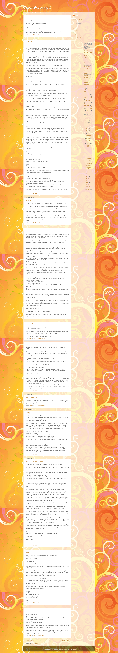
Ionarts (85, 59)
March (88, 184)
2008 (86, 130)
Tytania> (86, 80)
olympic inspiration (31, 397)
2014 (86, 118)
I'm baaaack (29, 610)
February (88, 186)
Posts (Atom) (35, 643)
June (87, 178)
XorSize (89, 110)
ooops (27, 230)
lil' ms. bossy (86, 62)
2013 (86, 120)
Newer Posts (30, 640)
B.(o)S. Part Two (76, 34)
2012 (86, 122)
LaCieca (85, 60)
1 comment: (41, 34)
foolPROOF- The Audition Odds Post (81, 36)
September (88, 140)
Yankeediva (86, 84)
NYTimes (86, 68)
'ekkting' (28, 413)
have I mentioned (31, 324)
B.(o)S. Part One (76, 30)
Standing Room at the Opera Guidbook (81, 37)
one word (28, 200)
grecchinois (86, 57)
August (88, 143)
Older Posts (65, 640)
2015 (86, 116)
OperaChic (86, 70)
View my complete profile (78, 19)
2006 (86, 193)
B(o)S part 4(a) (76, 28)
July (87, 176)
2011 (86, 124)
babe (85, 91)
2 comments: (41, 193)
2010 (86, 126)
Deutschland (87, 100)
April (87, 182)
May (87, 180)
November (88, 135)
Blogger (75, 649)
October (88, 138)
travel (90, 109)
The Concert (86, 79)
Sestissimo (86, 73)
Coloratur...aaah (36, 7)
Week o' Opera (30, 42)
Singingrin (86, 75)
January (88, 189)
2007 (86, 191)
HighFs (85, 103)
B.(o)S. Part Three (77, 32)
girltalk (88, 102)
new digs (28, 344)
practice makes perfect (32, 17)
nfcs (85, 64)
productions (87, 105)
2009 (86, 128)
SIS (91, 106)
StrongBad (86, 77)
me (75, 15)
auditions (86, 90)
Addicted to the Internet (78, 26)
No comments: (42, 222)
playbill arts (86, 71)
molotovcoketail (63, 649)
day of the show (88, 97)
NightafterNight (87, 66)
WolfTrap (86, 82)
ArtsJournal (86, 50)
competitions (86, 96)
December (88, 132)
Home (48, 640)
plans (27, 552)
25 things (75, 25)
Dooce (85, 55)
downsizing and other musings (35, 461)
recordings (85, 106)
